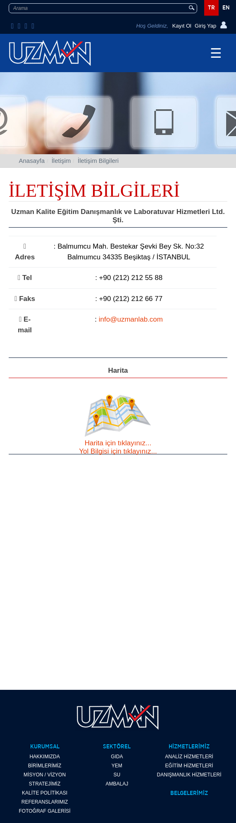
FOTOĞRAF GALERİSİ (45, 811)
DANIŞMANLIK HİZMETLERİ (189, 775)
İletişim (61, 160)
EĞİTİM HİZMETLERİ (189, 766)
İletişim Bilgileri (98, 160)
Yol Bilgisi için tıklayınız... (118, 451)
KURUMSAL (45, 747)
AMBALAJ (116, 784)
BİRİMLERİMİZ (45, 766)
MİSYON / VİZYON (45, 775)
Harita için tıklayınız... (118, 443)
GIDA (117, 757)
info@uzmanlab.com (131, 319)
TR (211, 8)
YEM (117, 766)
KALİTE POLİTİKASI (44, 793)
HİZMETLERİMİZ (189, 747)
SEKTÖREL (117, 747)
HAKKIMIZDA (44, 757)
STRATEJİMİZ (44, 784)
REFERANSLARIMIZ (44, 802)
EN (226, 8)
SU (116, 775)
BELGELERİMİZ (189, 793)
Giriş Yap (205, 26)
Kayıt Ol (181, 26)
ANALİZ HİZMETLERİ (189, 757)
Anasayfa (32, 160)
